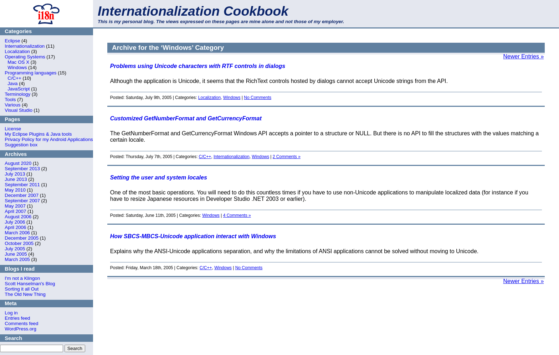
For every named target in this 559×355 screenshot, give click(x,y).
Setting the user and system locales (158, 177)
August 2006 (18, 216)
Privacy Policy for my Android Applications (49, 139)
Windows (17, 67)
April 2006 (15, 227)
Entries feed (17, 318)
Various (12, 105)
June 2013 (16, 179)
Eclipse (12, 40)
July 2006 (15, 222)
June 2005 (16, 254)
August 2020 (18, 163)
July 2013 (15, 174)
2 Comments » (287, 156)
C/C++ (14, 78)
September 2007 (22, 200)
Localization (17, 51)
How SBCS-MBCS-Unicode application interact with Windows (193, 236)
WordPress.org (20, 328)
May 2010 (15, 190)
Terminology (17, 94)
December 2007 (22, 195)
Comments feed (21, 323)
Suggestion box (21, 144)
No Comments (257, 97)
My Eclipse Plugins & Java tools (38, 134)
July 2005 (15, 248)
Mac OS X (18, 62)
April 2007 (15, 211)
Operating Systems (25, 56)
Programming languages (30, 72)
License (13, 128)
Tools (10, 99)
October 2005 (19, 243)
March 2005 (17, 259)
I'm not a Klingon (22, 278)
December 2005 (22, 238)
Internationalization (25, 46)
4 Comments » (237, 215)
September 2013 (22, 168)
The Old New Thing (25, 294)
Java (12, 83)
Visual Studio (18, 110)
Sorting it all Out (22, 289)
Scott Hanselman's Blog (30, 283)
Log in (11, 312)
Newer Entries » (523, 56)
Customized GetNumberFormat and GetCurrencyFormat (186, 118)
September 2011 (22, 184)
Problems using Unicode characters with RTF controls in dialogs (197, 66)
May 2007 (15, 206)
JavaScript (18, 89)
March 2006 (17, 232)
